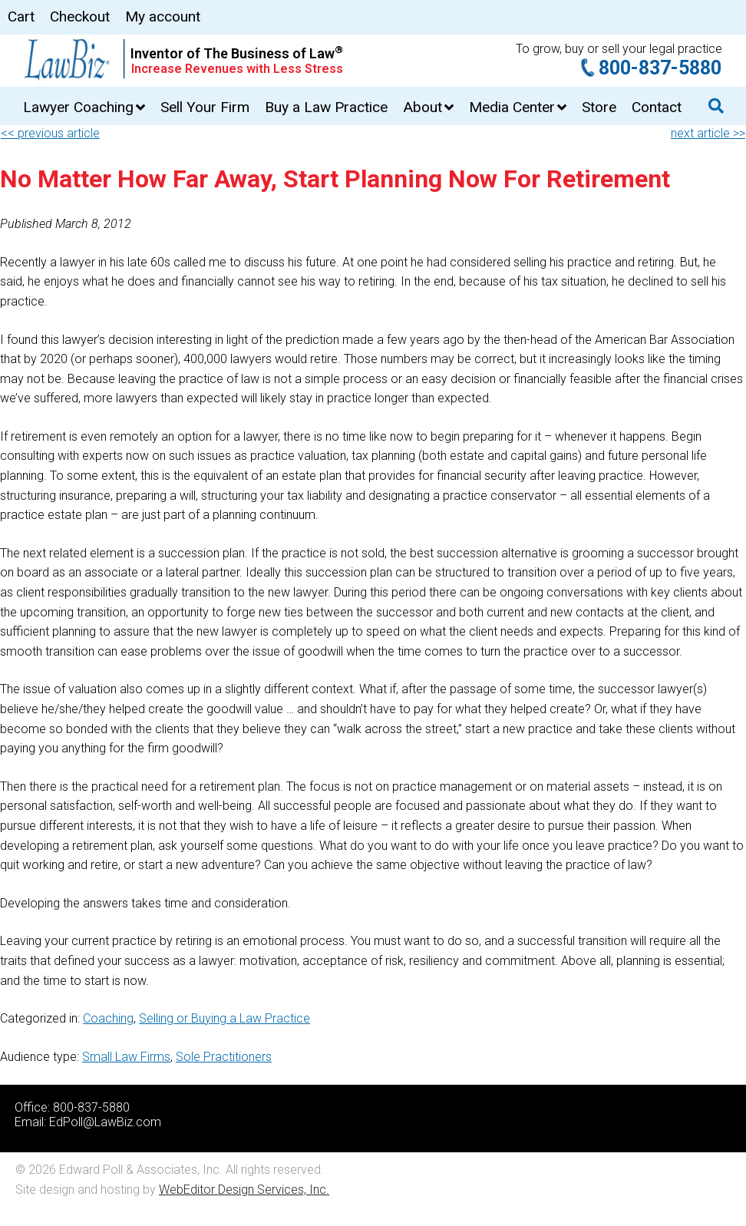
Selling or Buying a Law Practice (224, 1018)
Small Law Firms (126, 1056)
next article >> (708, 133)
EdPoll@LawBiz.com (105, 1122)
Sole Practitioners (224, 1056)
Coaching (108, 1018)
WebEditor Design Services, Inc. (244, 1189)
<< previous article (50, 133)
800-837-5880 (660, 68)
